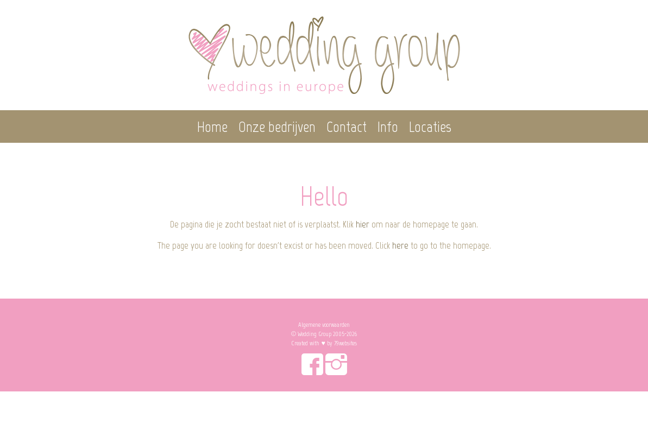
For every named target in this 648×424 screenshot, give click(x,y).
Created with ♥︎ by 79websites (323, 343)
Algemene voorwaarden (324, 324)
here (400, 245)
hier (362, 224)
